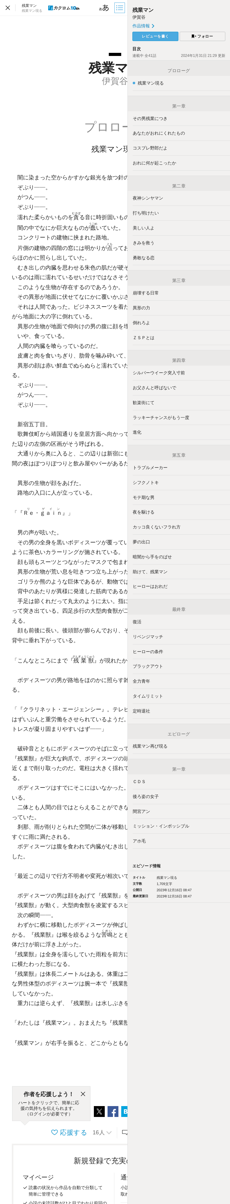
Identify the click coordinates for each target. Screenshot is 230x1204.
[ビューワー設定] (104, 8)
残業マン (143, 10)
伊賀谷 (138, 17)
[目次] (120, 8)
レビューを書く (155, 36)
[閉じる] (83, 1094)
